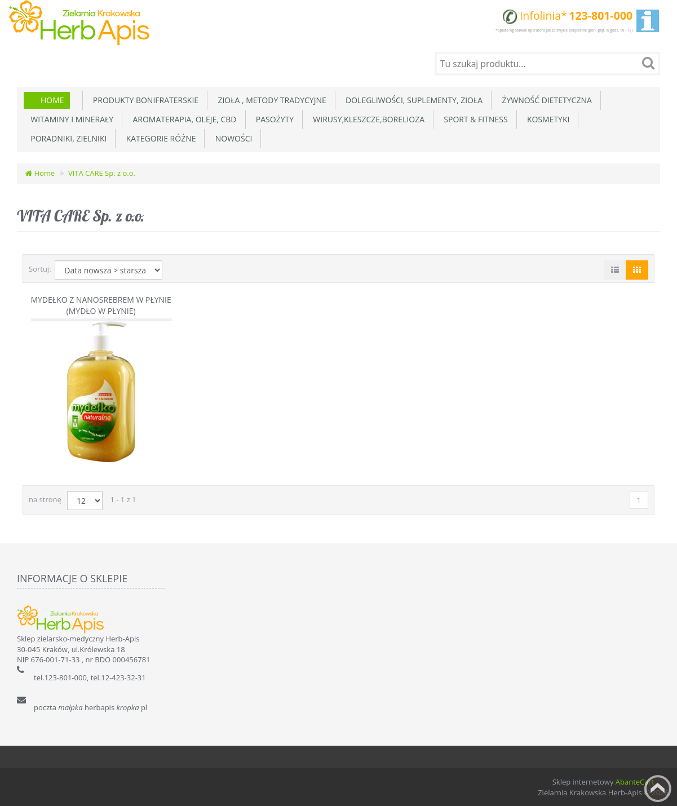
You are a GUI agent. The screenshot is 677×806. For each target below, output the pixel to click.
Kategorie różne (159, 138)
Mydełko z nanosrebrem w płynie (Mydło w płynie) (100, 305)
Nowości (231, 138)
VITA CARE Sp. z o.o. (101, 173)
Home (52, 100)
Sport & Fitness (474, 119)
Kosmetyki (546, 119)
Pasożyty (273, 119)
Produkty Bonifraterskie (144, 100)
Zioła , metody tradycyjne (270, 100)
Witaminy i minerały (69, 119)
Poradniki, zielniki (66, 138)
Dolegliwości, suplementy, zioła (412, 100)
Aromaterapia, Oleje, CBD (182, 119)
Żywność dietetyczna (545, 100)
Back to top (657, 788)
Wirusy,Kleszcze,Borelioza (366, 119)
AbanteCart (635, 782)
